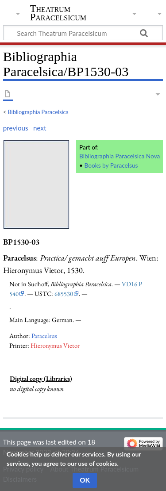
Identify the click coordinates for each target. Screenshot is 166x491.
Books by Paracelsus (111, 165)
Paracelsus (44, 335)
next (39, 128)
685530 (63, 293)
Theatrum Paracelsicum (58, 13)
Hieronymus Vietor (55, 345)
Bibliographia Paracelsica (38, 111)
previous (15, 128)
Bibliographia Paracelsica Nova (119, 156)
